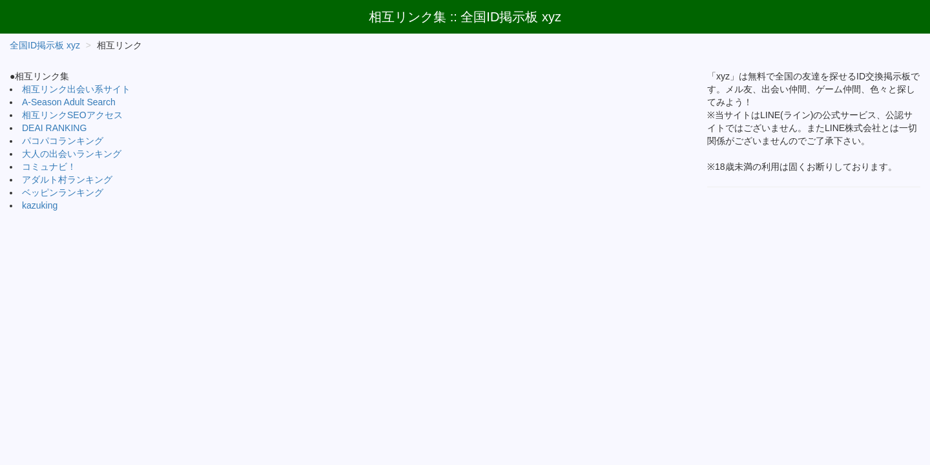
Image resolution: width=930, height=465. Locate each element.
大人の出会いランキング (71, 154)
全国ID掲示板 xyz (45, 45)
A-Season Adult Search (69, 102)
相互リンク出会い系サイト (76, 89)
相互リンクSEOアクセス (72, 115)
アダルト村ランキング (67, 179)
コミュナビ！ (49, 166)
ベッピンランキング (62, 192)
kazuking (39, 205)
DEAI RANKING (54, 128)
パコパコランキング (62, 141)
